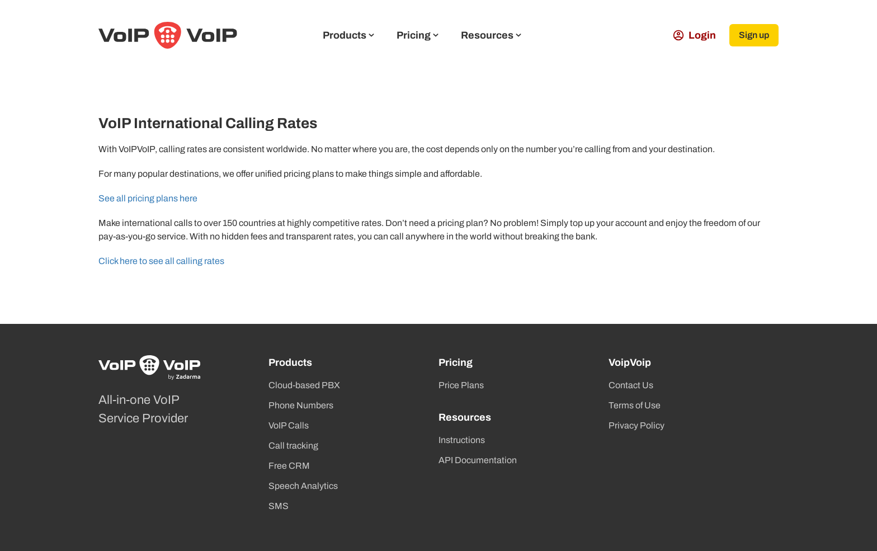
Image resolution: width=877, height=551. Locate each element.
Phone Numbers (300, 405)
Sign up (754, 35)
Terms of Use (635, 405)
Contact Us (631, 385)
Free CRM (289, 465)
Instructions (461, 440)
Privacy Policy (636, 425)
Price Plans (461, 385)
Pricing (417, 35)
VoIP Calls (288, 425)
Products (348, 35)
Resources (491, 35)
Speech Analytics (303, 486)
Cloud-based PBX (304, 385)
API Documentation (477, 460)
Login (694, 35)
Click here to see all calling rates (161, 261)
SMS (278, 506)
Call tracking (293, 445)
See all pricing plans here (147, 198)
